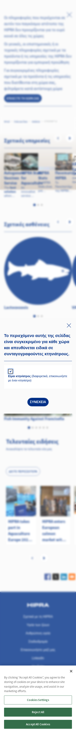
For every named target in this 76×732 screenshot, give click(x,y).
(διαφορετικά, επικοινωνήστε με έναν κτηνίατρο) (37, 378)
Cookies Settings (38, 703)
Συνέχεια (38, 402)
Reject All (38, 715)
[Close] (71, 674)
